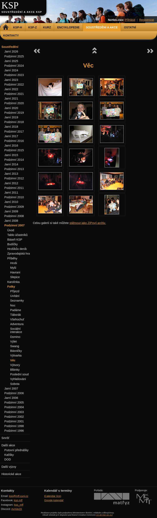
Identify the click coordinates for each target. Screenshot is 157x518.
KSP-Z (32, 27)
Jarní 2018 (11, 126)
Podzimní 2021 (14, 93)
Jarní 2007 (11, 388)
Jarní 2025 (11, 61)
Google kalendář (53, 500)
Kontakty (11, 35)
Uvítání (14, 296)
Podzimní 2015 (14, 150)
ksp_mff (18, 504)
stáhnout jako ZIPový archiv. (87, 223)
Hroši (13, 263)
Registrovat (146, 19)
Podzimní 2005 (14, 402)
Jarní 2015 (11, 155)
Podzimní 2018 (14, 122)
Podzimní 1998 (14, 426)
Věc (12, 360)
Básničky (16, 350)
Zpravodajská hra (18, 253)
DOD (7, 459)
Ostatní (130, 27)
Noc (12, 305)
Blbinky (14, 369)
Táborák (15, 314)
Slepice (15, 277)
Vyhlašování (18, 379)
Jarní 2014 (11, 164)
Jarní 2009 (11, 211)
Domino (15, 336)
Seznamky (17, 300)
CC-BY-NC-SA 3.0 (104, 515)
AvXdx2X (16, 509)
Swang (14, 346)
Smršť (5, 438)
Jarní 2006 (11, 397)
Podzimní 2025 (14, 56)
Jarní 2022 (11, 89)
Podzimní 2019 (14, 112)
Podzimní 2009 (14, 206)
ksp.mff (18, 500)
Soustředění (9, 46)
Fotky (11, 286)
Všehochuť (17, 319)
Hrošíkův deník (17, 248)
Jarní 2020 (11, 108)
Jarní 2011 (11, 192)
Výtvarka (15, 355)
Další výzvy (8, 466)
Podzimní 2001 (14, 421)
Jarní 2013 (11, 173)
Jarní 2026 (11, 51)
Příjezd (14, 291)
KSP (10, 5)
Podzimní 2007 (14, 225)
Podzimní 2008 (14, 216)
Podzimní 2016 (14, 140)
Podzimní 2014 (14, 159)
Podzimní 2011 (14, 187)
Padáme (15, 310)
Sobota (14, 383)
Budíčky (12, 244)
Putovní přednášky (16, 450)
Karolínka (13, 282)
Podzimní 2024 (14, 65)
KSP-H (17, 27)
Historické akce (11, 474)
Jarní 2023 (11, 79)
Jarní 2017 (11, 136)
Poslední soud (19, 374)
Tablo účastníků (17, 235)
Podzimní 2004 (14, 407)
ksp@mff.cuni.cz (18, 496)
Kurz (47, 27)
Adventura (16, 324)
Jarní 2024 (11, 70)
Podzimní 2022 (14, 84)
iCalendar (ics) (52, 496)
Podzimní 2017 (14, 131)
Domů (5, 27)
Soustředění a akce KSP (21, 12)
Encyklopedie (68, 27)
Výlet (13, 341)
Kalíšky (9, 454)
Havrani (15, 272)
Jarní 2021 (11, 98)
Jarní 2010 (11, 201)
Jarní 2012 (11, 183)
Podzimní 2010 (14, 197)
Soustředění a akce (102, 27)
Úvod (10, 230)
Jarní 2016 (11, 145)
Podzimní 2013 (14, 169)
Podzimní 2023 (14, 75)
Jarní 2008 (11, 220)
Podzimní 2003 (14, 412)
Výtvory (15, 365)
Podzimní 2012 (14, 178)
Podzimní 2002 (14, 416)
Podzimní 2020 (14, 103)
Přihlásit (130, 19)
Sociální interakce (16, 330)
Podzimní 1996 (14, 430)
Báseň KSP (14, 239)
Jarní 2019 (11, 117)
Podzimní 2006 (14, 393)
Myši (13, 267)
